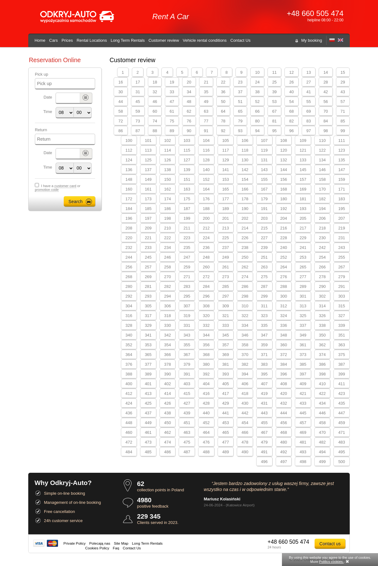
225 (225, 237)
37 (240, 91)
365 (148, 354)
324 (283, 315)
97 (308, 130)
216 (283, 228)
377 (148, 364)
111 (341, 140)
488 (206, 452)
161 (148, 189)
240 (283, 247)
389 (148, 374)
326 (322, 315)
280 (129, 286)
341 (148, 335)
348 (283, 335)
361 (303, 344)
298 (244, 296)
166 (244, 189)
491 (264, 452)
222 (167, 237)
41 (308, 91)
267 (341, 267)
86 (120, 130)
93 (240, 130)
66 (257, 111)
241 (303, 247)
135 (341, 160)
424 (129, 403)
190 (244, 208)
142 (244, 169)
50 (223, 101)
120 (283, 150)
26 (291, 82)
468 (283, 432)
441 (225, 413)
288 (283, 286)
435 (341, 403)
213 (225, 228)
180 (283, 199)
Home (40, 40)
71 (343, 111)
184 (129, 208)
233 (148, 247)
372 (283, 354)
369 (225, 354)
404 (206, 383)
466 (244, 432)
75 (172, 121)
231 (341, 237)
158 (322, 179)
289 (303, 286)
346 (244, 335)
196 (129, 218)
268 (129, 276)
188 (206, 208)
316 (129, 315)
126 (167, 160)
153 (225, 179)
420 (283, 393)
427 (186, 403)
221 (148, 237)
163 (186, 189)
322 (244, 315)
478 (244, 442)
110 (322, 140)
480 (283, 442)
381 (225, 364)
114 (167, 150)
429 (225, 403)
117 (225, 150)
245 (148, 257)
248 (206, 257)
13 (308, 72)
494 (322, 452)
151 (186, 179)
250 (244, 257)
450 (167, 422)
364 (129, 354)
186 (167, 208)
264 (283, 267)
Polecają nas (99, 543)
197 (148, 218)
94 (257, 130)
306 (167, 306)
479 (264, 442)
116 (206, 150)
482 (322, 442)
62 (189, 111)
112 (129, 150)
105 (225, 140)
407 (264, 383)
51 (240, 101)
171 (341, 189)
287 (264, 286)
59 (138, 111)
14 (325, 72)
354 (167, 344)
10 (257, 72)
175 (186, 199)
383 (264, 364)
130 (244, 160)
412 (129, 393)
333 (225, 325)
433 (303, 403)
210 (167, 228)
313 (303, 306)
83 (308, 121)
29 (343, 82)
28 (325, 82)
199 (186, 218)
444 (283, 413)
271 (186, 276)
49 (206, 101)
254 (322, 257)
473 (148, 442)
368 (206, 354)
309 (225, 306)
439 (186, 413)
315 (341, 306)
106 (244, 140)
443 (264, 413)
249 (225, 257)
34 (189, 91)
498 (303, 461)
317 (148, 315)
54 (291, 101)
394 (244, 374)
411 (341, 383)
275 (264, 276)
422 (322, 393)
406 (244, 383)
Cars (53, 40)
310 (244, 306)
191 (264, 208)
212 (206, 228)
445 (303, 413)
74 (155, 121)
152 (206, 179)
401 (148, 383)
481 (303, 442)
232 (129, 247)
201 (225, 218)
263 (264, 267)
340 (129, 335)
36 (223, 91)
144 (283, 169)
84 (325, 121)
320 (206, 315)
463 (186, 432)
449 (148, 422)
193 (303, 208)
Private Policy (74, 543)
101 (148, 140)
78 (223, 121)
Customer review (163, 40)
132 (283, 160)
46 (155, 101)
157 (303, 179)
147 (341, 169)
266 (322, 267)
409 (303, 383)
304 (129, 306)
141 (225, 169)
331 (186, 325)
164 (206, 189)
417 (225, 393)
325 (303, 315)
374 (322, 354)
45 (138, 101)
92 (223, 130)
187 (186, 208)
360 (283, 344)
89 (172, 130)
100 (129, 140)
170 (322, 189)
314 (322, 306)
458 (322, 422)
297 (225, 296)
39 (274, 91)
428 (206, 403)
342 (167, 335)
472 (129, 442)
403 (186, 383)
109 (303, 140)
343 (186, 335)
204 (283, 218)
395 (264, 374)
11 (274, 72)
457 (303, 422)
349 (303, 335)
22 (223, 82)
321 (225, 315)
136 (129, 169)
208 (129, 228)
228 (283, 237)
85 (343, 121)
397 (303, 374)
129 (225, 160)
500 (341, 461)
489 (225, 452)
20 (189, 82)
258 (167, 267)
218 (322, 228)
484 (129, 452)
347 (264, 335)
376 (129, 364)
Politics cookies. (331, 561)
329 (148, 325)
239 (264, 247)
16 (120, 82)
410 (322, 383)
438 (167, 413)
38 (257, 91)
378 (167, 364)
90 (189, 130)
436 (129, 413)
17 (138, 82)
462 (167, 432)
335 (264, 325)
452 (206, 422)
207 (341, 218)
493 (303, 452)
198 (167, 218)
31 (138, 91)
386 (322, 364)
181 (303, 199)
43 (343, 91)
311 (264, 306)
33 (172, 91)
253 (303, 257)
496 (264, 461)
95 (274, 130)
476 (206, 442)
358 (244, 344)
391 (186, 374)
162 (167, 189)
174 (167, 199)
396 (283, 374)
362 (322, 344)
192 (283, 208)
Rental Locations (92, 40)
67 (274, 111)
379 (186, 364)
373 (303, 354)
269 (148, 276)
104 (206, 140)
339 (341, 325)
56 (325, 101)
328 (129, 325)
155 (264, 179)
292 (129, 296)
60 (155, 111)
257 (148, 267)
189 (225, 208)
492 (283, 452)
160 (129, 189)
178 (244, 199)
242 (322, 247)
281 (148, 286)
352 (129, 344)
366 (167, 354)
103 (186, 140)
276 (283, 276)
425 (148, 403)
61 (172, 111)
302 (322, 296)
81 (274, 121)
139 (186, 169)
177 (225, 199)
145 (303, 169)
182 (322, 199)
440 (206, 413)
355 (186, 344)
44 (120, 101)
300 (283, 296)
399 (341, 374)
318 (167, 315)
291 (341, 286)
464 (206, 432)
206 (322, 218)
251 (264, 257)
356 (206, 344)
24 (257, 82)
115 (186, 150)
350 (322, 335)
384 (283, 364)
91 (206, 130)
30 (120, 91)
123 (341, 150)
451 (186, 422)
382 (244, 364)
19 (172, 82)
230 (322, 237)
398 (322, 374)
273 (225, 276)
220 (129, 237)
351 (341, 335)
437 (148, 413)
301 (303, 296)
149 (148, 179)
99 (343, 130)
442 (244, 413)
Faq (116, 548)
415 (186, 393)
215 (264, 228)
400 (129, 383)
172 (129, 199)
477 (225, 442)
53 (274, 101)
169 (303, 189)
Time (47, 111)
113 (148, 150)
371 (264, 354)
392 (206, 374)
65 (240, 111)
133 (303, 160)
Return (41, 129)
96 (291, 130)
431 (264, 403)
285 (225, 286)
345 (225, 335)
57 (343, 101)
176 (206, 199)
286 (244, 286)
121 (303, 150)
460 (129, 432)
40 (291, 91)
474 (167, 442)
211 (186, 228)
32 (155, 91)
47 (172, 101)
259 (186, 267)
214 (244, 228)
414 (167, 393)
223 (186, 237)
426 (167, 403)
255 (341, 257)
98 (325, 130)
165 (225, 189)
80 (257, 121)
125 (148, 160)
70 (325, 111)
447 (341, 413)
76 (189, 121)
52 (257, 101)
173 (148, 199)
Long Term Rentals (127, 40)
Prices (67, 40)
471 (341, 432)
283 (186, 286)
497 (283, 461)
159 (341, 179)
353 (148, 344)
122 (322, 150)
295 (186, 296)
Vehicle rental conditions (205, 40)
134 (322, 160)
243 (341, 247)
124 (129, 160)
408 (283, 383)
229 (303, 237)
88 (155, 130)
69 (308, 111)
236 (206, 247)
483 (341, 442)
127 (186, 160)
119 (264, 150)
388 (129, 374)
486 (167, 452)
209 (148, 228)
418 (244, 393)
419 (264, 393)
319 (186, 315)
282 (167, 286)
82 (291, 121)
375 (341, 354)
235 (186, 247)
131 (264, 160)
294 (167, 296)
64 (223, 111)
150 (167, 179)
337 (303, 325)
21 (206, 82)
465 (225, 432)
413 (148, 393)
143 (264, 169)
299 (264, 296)
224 (206, 237)
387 (341, 364)
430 (244, 403)
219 (341, 228)
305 (148, 306)
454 (244, 422)
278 (322, 276)
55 (308, 101)
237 (225, 247)
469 (303, 432)
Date (48, 97)
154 (244, 179)
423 (341, 393)
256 (129, 267)
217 (303, 228)
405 (225, 383)
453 (225, 422)
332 (206, 325)
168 (283, 189)
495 (341, 452)
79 (240, 121)
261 (225, 267)
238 (244, 247)
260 (206, 267)
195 (341, 208)
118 (244, 150)
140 (206, 169)
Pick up (41, 74)
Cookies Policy (97, 548)
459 (341, 422)
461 (148, 432)
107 (264, 140)
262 (244, 267)
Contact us (330, 543)
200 (206, 218)
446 (322, 413)
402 (167, 383)
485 (148, 452)
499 (322, 461)
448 (129, 422)
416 (206, 393)
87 (138, 130)
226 (244, 237)
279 (341, 276)
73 (138, 121)
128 (206, 160)
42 (325, 91)
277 (303, 276)
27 (308, 82)
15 (343, 72)
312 (283, 306)
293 (148, 296)
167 (264, 189)
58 (120, 111)
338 (322, 325)
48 (189, 101)
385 (303, 364)
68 (291, 111)
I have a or (57, 188)
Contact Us (240, 40)
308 (206, 306)
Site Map (121, 543)
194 (322, 208)
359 (264, 344)
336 (283, 325)
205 (303, 218)
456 (283, 422)
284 (206, 286)
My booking (311, 40)
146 (322, 169)
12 (291, 72)
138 (167, 169)
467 (264, 432)
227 (264, 237)
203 (264, 218)
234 (167, 247)
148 (129, 179)
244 (129, 257)
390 (167, 374)
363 (341, 344)
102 (167, 140)
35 (206, 91)
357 (225, 344)
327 (341, 315)
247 (186, 257)
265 (303, 267)
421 (303, 393)
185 (148, 208)
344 (206, 335)
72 (120, 121)
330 (167, 325)
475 (186, 442)
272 (206, 276)
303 (341, 296)
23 (240, 82)
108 (283, 140)
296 (206, 296)
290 (322, 286)
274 (244, 276)
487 (186, 452)
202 (244, 218)
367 (186, 354)
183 (341, 199)
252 (283, 257)
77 (206, 121)
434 (322, 403)
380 (206, 364)
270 (167, 276)
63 (206, 111)
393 (225, 374)
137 (148, 169)
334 (244, 325)
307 (186, 306)
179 (264, 199)
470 (322, 432)
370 (244, 354)
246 (167, 257)
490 (244, 452)
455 (264, 422)
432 (283, 403)
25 (274, 82)
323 (264, 315)
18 (155, 82)
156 (283, 179)
